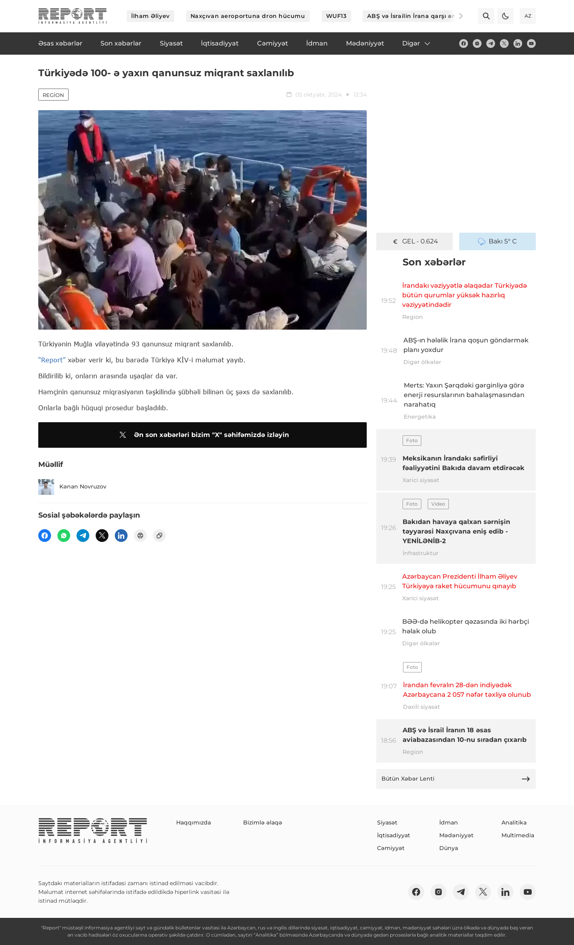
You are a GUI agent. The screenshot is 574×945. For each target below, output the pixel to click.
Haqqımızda (193, 822)
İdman (448, 822)
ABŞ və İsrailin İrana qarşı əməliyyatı (423, 16)
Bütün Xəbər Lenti (456, 779)
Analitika (514, 822)
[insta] (477, 43)
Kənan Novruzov (72, 487)
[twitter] (504, 43)
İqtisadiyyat (393, 835)
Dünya (448, 848)
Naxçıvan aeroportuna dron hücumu (248, 16)
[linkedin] (517, 43)
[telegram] (490, 43)
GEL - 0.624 (414, 241)
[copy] (159, 535)
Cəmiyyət (391, 848)
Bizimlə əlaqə (262, 822)
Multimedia (517, 835)
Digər (416, 43)
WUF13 (336, 16)
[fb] (463, 43)
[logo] (72, 16)
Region (53, 95)
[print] (140, 535)
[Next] (455, 16)
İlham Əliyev (150, 16)
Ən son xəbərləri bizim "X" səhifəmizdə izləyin (202, 435)
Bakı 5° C (497, 241)
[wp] (63, 535)
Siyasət (387, 822)
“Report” (51, 360)
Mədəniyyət (456, 835)
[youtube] (531, 43)
